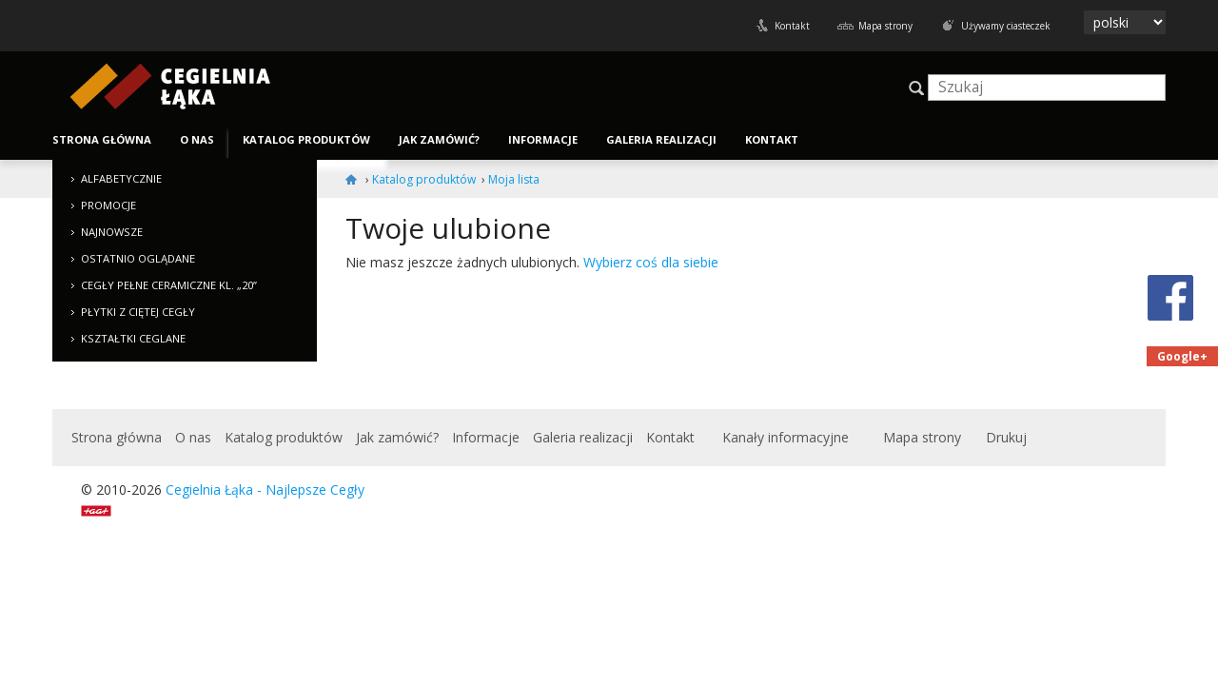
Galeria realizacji (661, 139)
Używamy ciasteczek (1006, 25)
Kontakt (792, 25)
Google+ (1182, 356)
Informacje (543, 139)
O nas (197, 139)
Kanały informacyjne (785, 437)
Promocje (108, 205)
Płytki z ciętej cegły (138, 311)
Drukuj (1006, 437)
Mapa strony (885, 25)
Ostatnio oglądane (138, 258)
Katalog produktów (306, 139)
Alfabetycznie (121, 178)
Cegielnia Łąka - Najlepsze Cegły (265, 489)
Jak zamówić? (439, 139)
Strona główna (101, 139)
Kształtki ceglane (133, 338)
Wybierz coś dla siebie (650, 262)
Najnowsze (112, 232)
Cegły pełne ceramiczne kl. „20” (169, 285)
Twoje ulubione (448, 227)
